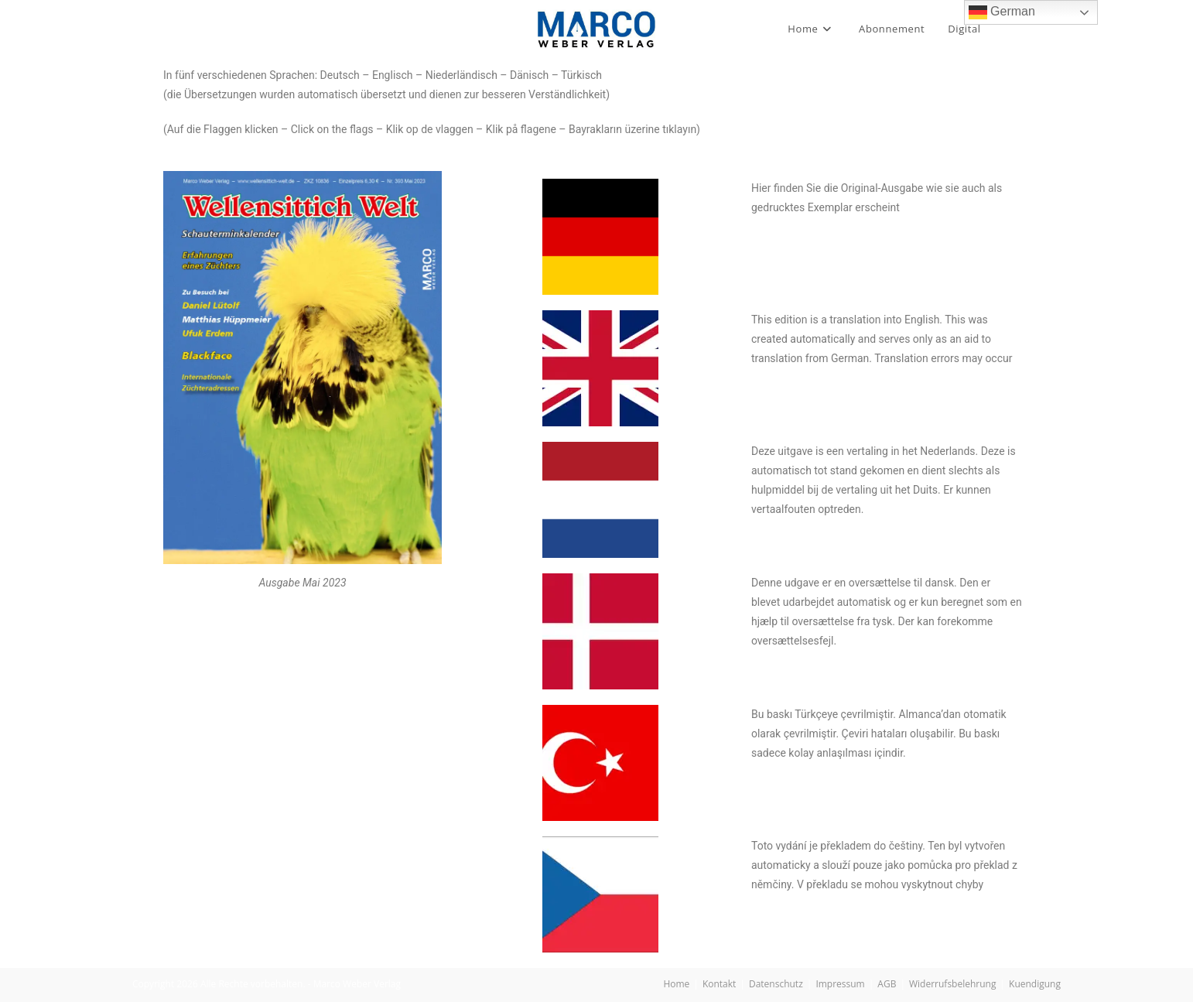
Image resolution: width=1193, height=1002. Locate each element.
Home (676, 983)
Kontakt (719, 983)
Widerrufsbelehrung (952, 983)
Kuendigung (1035, 983)
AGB (886, 983)
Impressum (839, 983)
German (1002, 12)
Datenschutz (776, 983)
